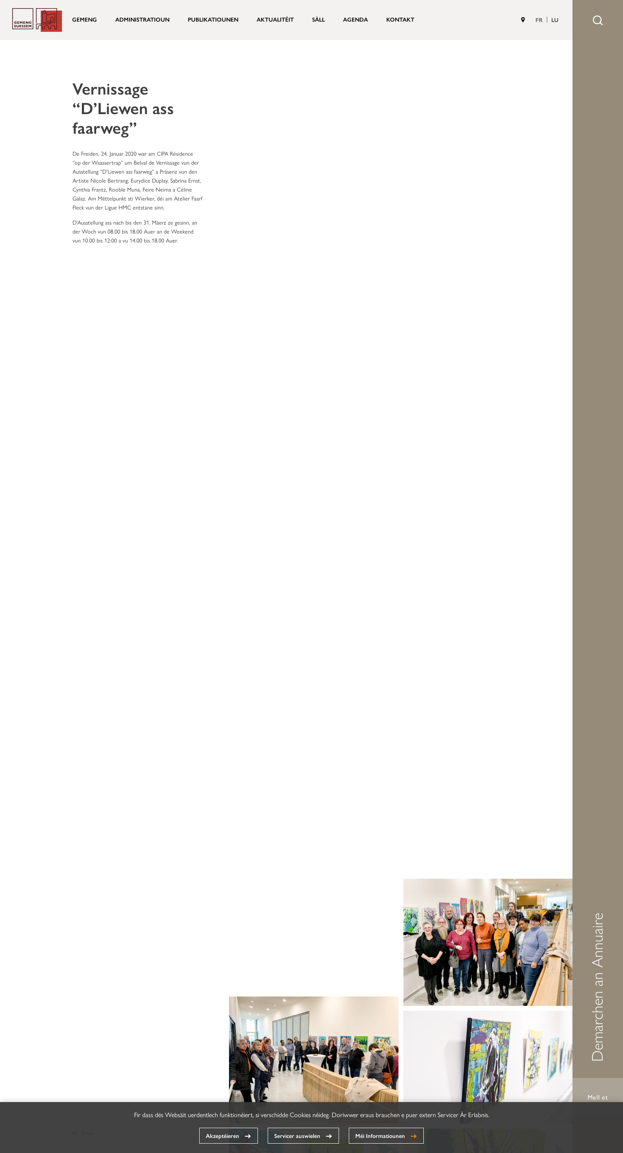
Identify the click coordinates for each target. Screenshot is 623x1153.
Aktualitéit (275, 19)
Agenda (355, 19)
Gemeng (84, 19)
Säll (318, 19)
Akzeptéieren (222, 1135)
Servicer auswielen (297, 1135)
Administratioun (142, 19)
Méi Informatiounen (380, 1135)
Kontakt (400, 19)
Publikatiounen (213, 19)
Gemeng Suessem (37, 20)
